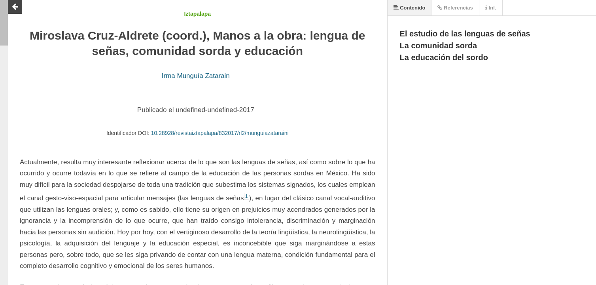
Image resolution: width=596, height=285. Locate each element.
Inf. (490, 8)
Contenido (410, 8)
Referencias (455, 8)
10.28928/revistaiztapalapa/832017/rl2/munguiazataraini (220, 133)
